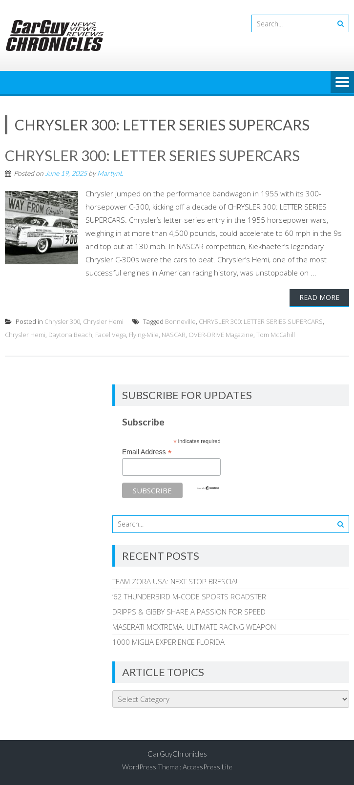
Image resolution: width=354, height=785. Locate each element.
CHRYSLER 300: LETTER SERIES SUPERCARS (152, 155)
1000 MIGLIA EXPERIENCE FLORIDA (168, 642)
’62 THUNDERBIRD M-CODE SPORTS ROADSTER (189, 596)
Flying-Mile (144, 334)
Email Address (147, 452)
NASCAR (174, 334)
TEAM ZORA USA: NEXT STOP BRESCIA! (174, 581)
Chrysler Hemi (103, 321)
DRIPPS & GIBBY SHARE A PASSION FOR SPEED (189, 611)
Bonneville (180, 321)
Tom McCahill (275, 334)
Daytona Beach (70, 334)
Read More (319, 297)
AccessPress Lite (207, 767)
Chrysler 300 (62, 321)
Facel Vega (110, 334)
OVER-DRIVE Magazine (220, 334)
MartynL (110, 173)
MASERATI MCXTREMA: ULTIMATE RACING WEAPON (194, 627)
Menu (342, 82)
